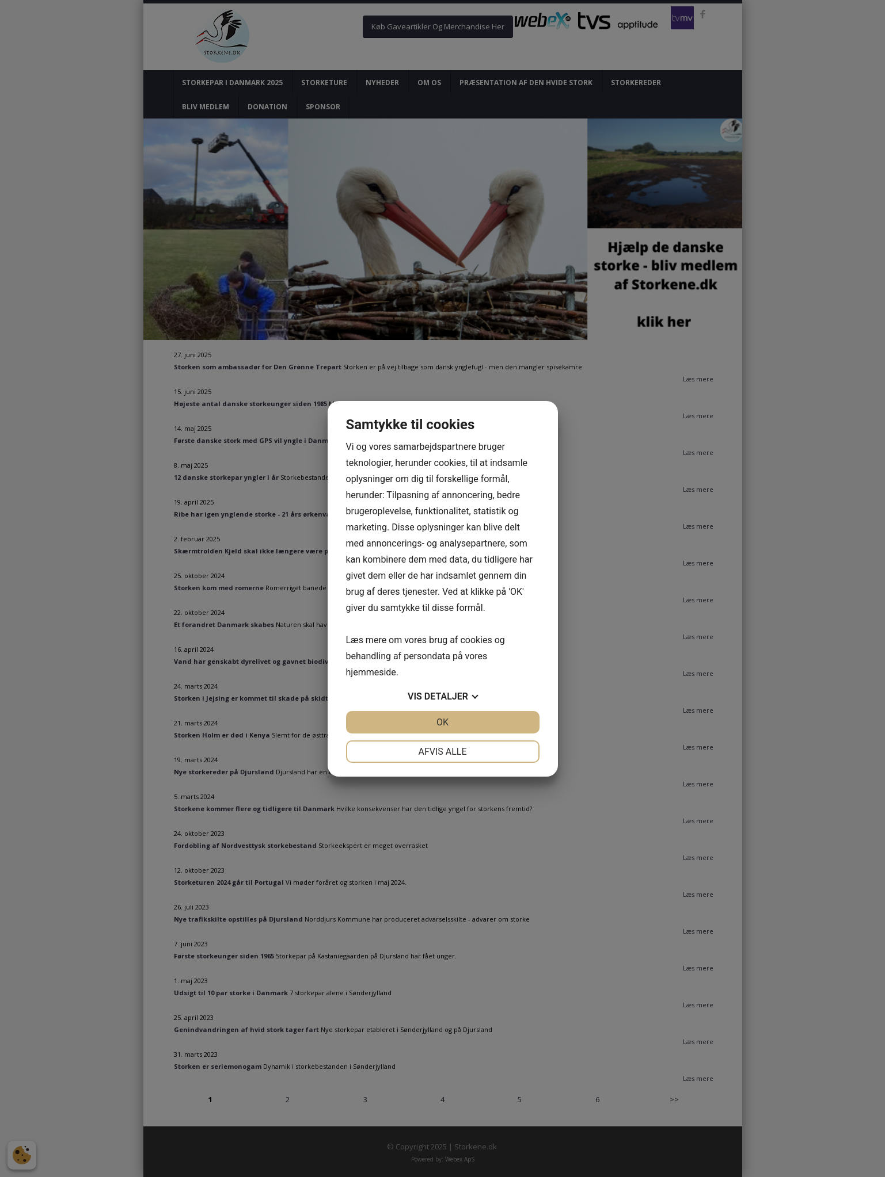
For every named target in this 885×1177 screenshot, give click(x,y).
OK (442, 722)
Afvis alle (442, 751)
